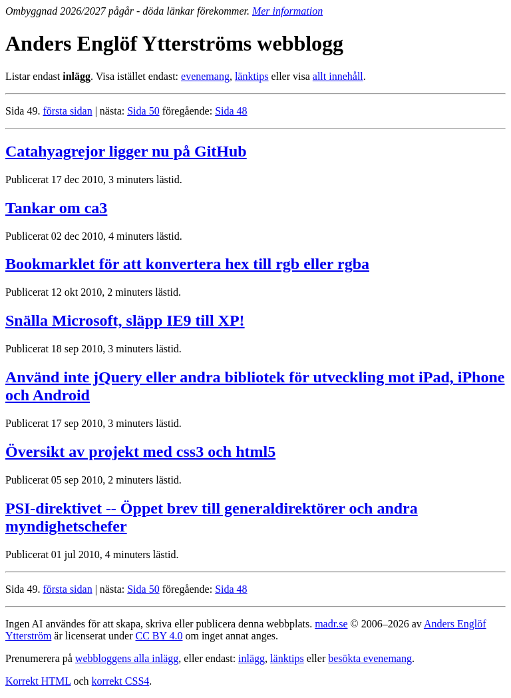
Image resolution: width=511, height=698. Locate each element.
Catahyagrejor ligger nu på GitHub (126, 151)
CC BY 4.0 (158, 635)
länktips (252, 76)
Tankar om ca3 (56, 207)
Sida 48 (231, 111)
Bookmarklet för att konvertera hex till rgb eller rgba (187, 263)
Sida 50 (143, 111)
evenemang (205, 76)
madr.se (331, 623)
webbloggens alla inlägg (127, 658)
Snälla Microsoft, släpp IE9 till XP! (125, 320)
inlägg (251, 658)
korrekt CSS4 (121, 681)
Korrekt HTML (38, 681)
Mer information (287, 11)
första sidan (67, 111)
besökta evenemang (370, 658)
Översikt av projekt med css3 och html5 (140, 451)
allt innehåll (338, 76)
